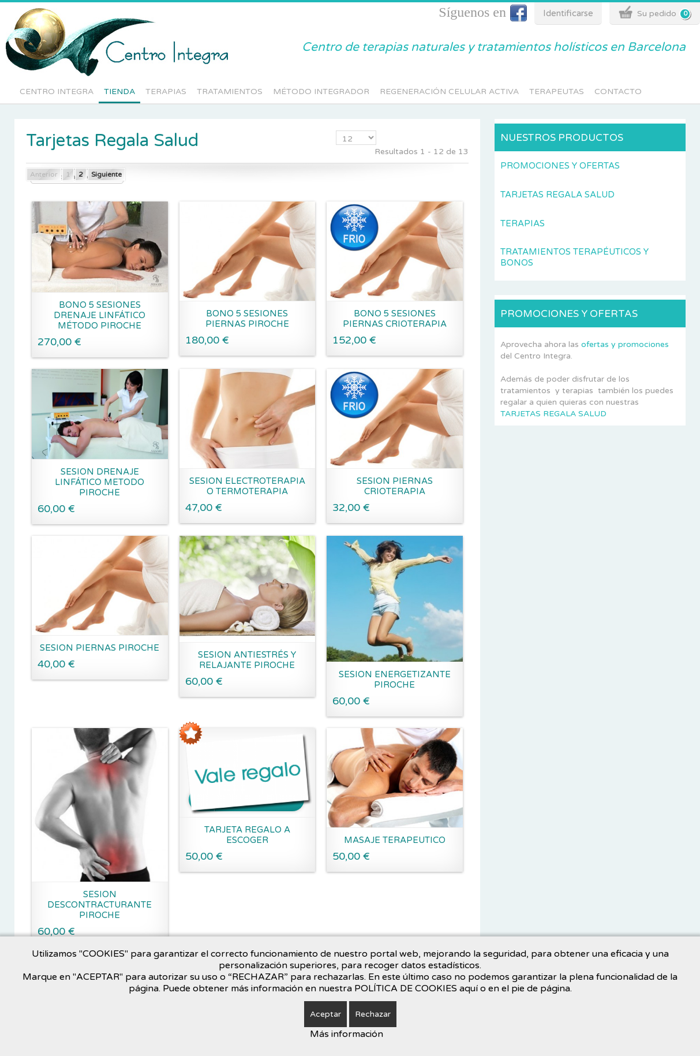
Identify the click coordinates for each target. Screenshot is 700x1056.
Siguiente (106, 174)
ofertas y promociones (625, 344)
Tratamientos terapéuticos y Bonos (574, 257)
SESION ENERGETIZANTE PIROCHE (395, 679)
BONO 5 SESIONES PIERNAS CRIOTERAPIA (395, 318)
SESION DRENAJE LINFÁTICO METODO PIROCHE (99, 482)
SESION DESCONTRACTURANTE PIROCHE (99, 904)
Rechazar (373, 1014)
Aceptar (325, 1014)
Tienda (119, 91)
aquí (468, 988)
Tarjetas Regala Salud (557, 194)
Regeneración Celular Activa (449, 91)
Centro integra (56, 91)
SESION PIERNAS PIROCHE (99, 648)
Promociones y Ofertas (560, 166)
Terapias (165, 91)
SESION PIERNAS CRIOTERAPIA (395, 486)
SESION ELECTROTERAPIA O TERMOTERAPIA (247, 486)
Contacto (618, 91)
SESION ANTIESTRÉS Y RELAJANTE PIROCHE (247, 660)
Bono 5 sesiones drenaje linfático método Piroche (99, 315)
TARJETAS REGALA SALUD (553, 414)
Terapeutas (556, 91)
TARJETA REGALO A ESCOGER (247, 834)
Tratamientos (230, 91)
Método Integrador (321, 91)
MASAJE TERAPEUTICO (395, 840)
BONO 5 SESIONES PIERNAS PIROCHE (247, 318)
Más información (346, 1034)
